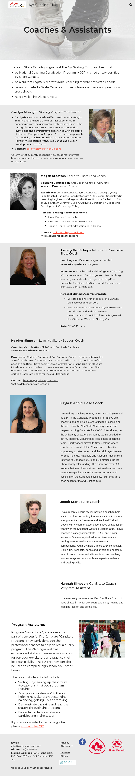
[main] (67, 30)
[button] (4, 5)
